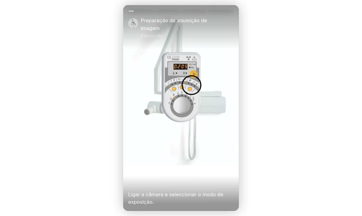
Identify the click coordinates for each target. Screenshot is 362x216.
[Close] (231, 27)
